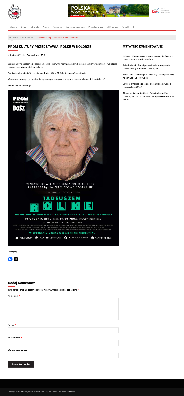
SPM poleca (112, 27)
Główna (13, 27)
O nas (23, 27)
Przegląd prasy (95, 27)
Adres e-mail (15, 337)
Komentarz (14, 295)
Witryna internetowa (17, 350)
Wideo (46, 27)
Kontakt (125, 27)
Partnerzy (57, 27)
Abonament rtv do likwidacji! (135, 93)
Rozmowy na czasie (75, 27)
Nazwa (12, 325)
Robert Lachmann (68, 392)
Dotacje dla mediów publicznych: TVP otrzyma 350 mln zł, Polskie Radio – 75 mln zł (148, 96)
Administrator (33, 55)
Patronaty (34, 27)
